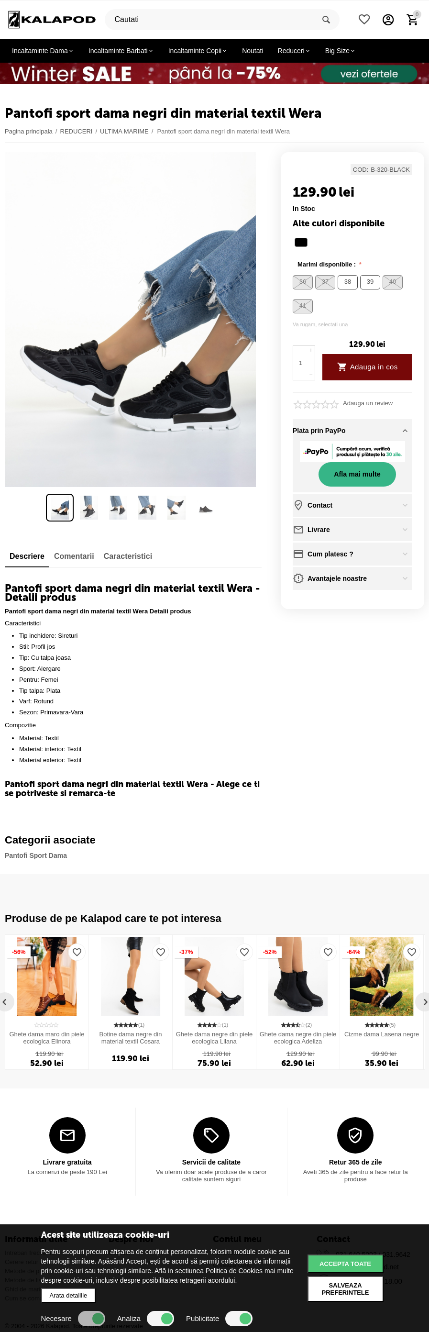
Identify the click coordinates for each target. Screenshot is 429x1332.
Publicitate (219, 1318)
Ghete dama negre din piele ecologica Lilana (214, 1038)
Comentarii (74, 556)
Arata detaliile (69, 1295)
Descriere (27, 556)
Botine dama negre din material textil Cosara (130, 1038)
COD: (361, 169)
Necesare (73, 1318)
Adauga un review (368, 403)
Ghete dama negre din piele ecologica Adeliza (298, 1038)
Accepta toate (345, 1263)
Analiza (145, 1318)
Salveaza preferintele (345, 1289)
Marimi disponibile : (327, 264)
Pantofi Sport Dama (36, 855)
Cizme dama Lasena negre (381, 1034)
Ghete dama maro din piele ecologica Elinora (47, 1038)
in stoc (304, 208)
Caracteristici (128, 556)
